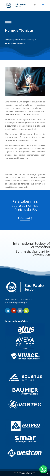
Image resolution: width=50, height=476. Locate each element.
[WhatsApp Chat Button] (43, 469)
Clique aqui (25, 218)
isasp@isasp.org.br (19, 302)
